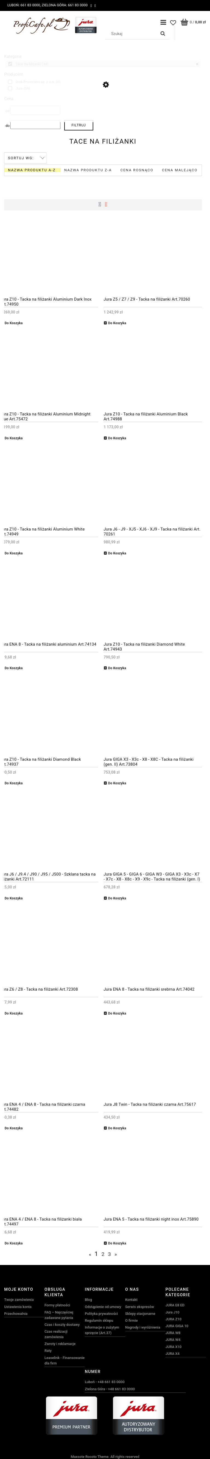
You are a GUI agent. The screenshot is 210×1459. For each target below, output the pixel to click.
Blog (88, 1300)
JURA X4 (172, 1353)
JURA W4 (172, 1340)
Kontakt (131, 1300)
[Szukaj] (163, 33)
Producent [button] (13, 74)
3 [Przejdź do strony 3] (109, 1254)
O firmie (131, 1320)
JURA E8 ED (175, 1305)
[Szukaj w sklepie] (132, 33)
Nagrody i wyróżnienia (142, 1327)
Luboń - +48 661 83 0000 (104, 1382)
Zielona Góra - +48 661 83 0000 (110, 1389)
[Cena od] (35, 110)
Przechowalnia (15, 1313)
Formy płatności (57, 1305)
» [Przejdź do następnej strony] (116, 1254)
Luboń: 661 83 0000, (24, 5)
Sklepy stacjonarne (140, 1313)
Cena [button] (8, 98)
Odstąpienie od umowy (103, 1306)
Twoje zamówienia (19, 1300)
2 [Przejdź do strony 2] (102, 1254)
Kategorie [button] (13, 56)
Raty (48, 1351)
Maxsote (77, 1456)
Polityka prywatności (101, 1313)
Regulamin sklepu (99, 1320)
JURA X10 (173, 1346)
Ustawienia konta (17, 1306)
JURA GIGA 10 (176, 1326)
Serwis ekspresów (139, 1306)
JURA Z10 (173, 1319)
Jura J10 (172, 1312)
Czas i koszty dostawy (62, 1324)
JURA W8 (172, 1333)
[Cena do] (35, 124)
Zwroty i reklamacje (60, 1344)
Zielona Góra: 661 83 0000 (65, 5)
